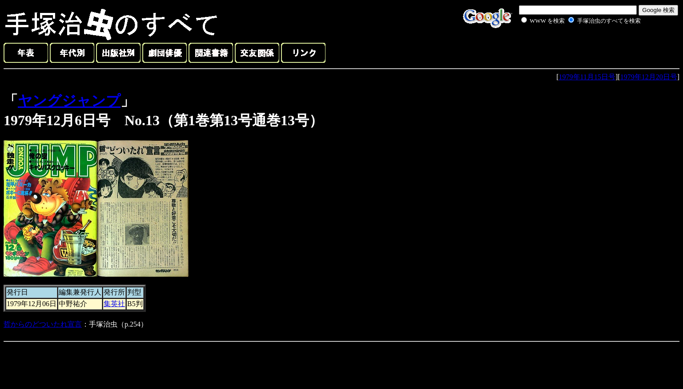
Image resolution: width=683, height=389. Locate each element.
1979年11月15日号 (587, 77)
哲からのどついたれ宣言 (43, 324)
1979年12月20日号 (648, 77)
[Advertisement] (571, 46)
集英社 (114, 303)
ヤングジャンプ (69, 101)
